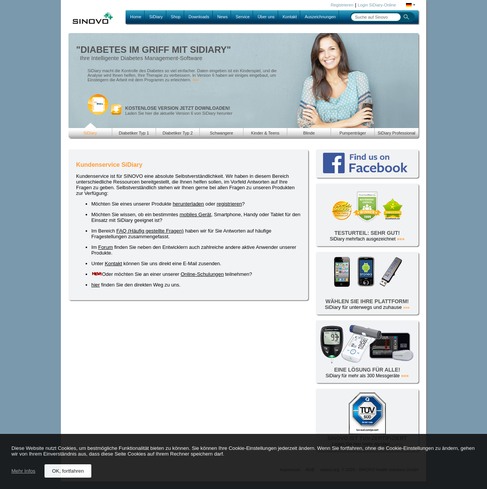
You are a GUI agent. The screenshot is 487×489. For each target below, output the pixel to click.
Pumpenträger (352, 133)
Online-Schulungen (202, 274)
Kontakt (290, 16)
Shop (176, 16)
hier (95, 285)
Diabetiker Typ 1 (134, 133)
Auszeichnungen (320, 16)
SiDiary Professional (396, 133)
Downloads (199, 16)
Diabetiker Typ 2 (177, 133)
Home (135, 16)
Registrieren (342, 5)
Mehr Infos (23, 471)
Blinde (309, 133)
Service (243, 16)
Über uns (266, 16)
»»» (196, 80)
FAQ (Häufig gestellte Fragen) (150, 231)
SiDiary (155, 16)
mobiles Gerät (195, 214)
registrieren (229, 204)
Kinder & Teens (265, 133)
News (222, 16)
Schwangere (221, 133)
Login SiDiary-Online (377, 5)
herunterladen (188, 204)
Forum (105, 247)
